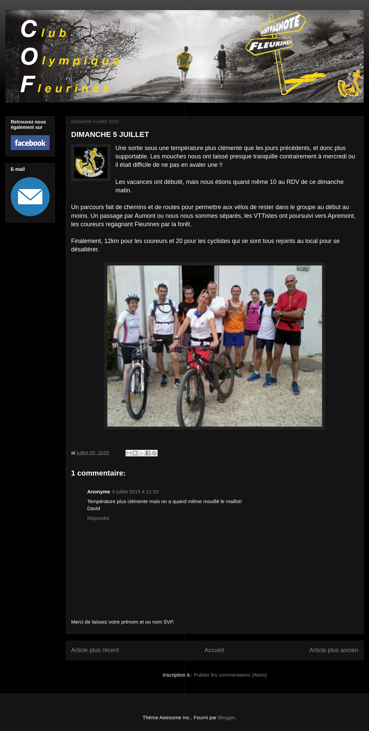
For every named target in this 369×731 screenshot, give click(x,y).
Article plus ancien (333, 650)
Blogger (226, 717)
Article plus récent (95, 650)
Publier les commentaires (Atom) (230, 675)
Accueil (214, 650)
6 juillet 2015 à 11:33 (135, 491)
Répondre (98, 518)
